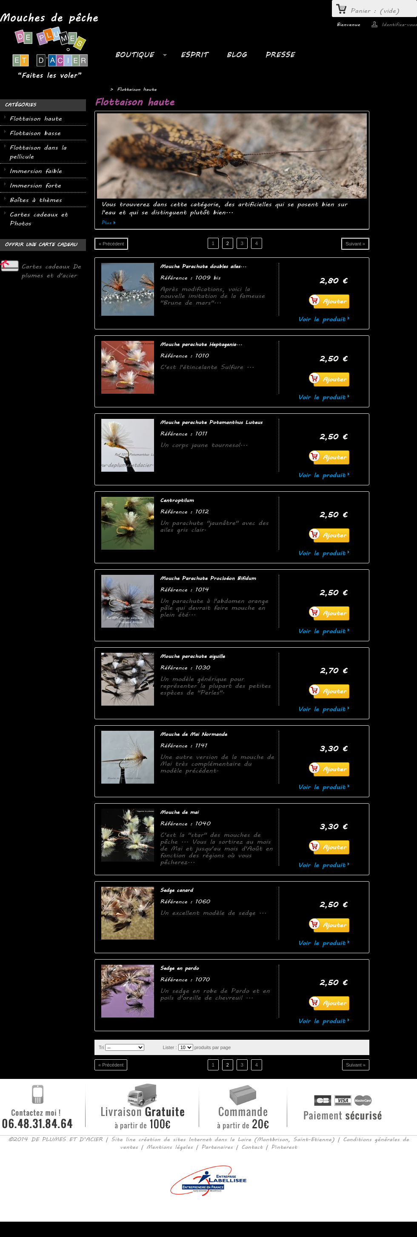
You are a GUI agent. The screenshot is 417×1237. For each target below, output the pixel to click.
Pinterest (284, 1147)
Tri (101, 1047)
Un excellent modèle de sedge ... (213, 912)
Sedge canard (176, 890)
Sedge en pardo (179, 968)
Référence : (177, 278)
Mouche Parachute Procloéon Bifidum (208, 578)
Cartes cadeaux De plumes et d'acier (51, 271)
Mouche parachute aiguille (192, 656)
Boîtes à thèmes (35, 200)
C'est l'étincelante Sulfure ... (207, 367)
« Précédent (111, 243)
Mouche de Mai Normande (193, 734)
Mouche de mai (179, 812)
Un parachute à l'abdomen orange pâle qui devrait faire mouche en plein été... (214, 608)
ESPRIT (194, 55)
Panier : (375, 10)
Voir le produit (321, 319)
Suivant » (355, 243)
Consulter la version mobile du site (208, 1208)
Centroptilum (177, 500)
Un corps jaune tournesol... (204, 445)
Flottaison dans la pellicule (37, 152)
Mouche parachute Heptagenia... (201, 344)
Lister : (170, 1047)
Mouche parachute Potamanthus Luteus (211, 422)
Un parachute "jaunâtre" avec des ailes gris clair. (214, 526)
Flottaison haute (35, 118)
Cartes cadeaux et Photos (38, 219)
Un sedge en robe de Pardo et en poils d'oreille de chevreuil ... (215, 994)
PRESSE (279, 55)
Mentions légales (169, 1147)
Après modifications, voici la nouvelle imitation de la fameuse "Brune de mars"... (212, 296)
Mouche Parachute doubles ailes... (203, 266)
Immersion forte (35, 185)
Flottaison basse (34, 133)
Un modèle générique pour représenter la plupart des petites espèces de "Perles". (215, 686)
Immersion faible (35, 171)
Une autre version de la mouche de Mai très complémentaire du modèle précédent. (217, 764)
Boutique (136, 57)
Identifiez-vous (399, 24)
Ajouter (330, 300)
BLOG (236, 55)
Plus (106, 222)
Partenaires (217, 1147)
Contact (252, 1147)
